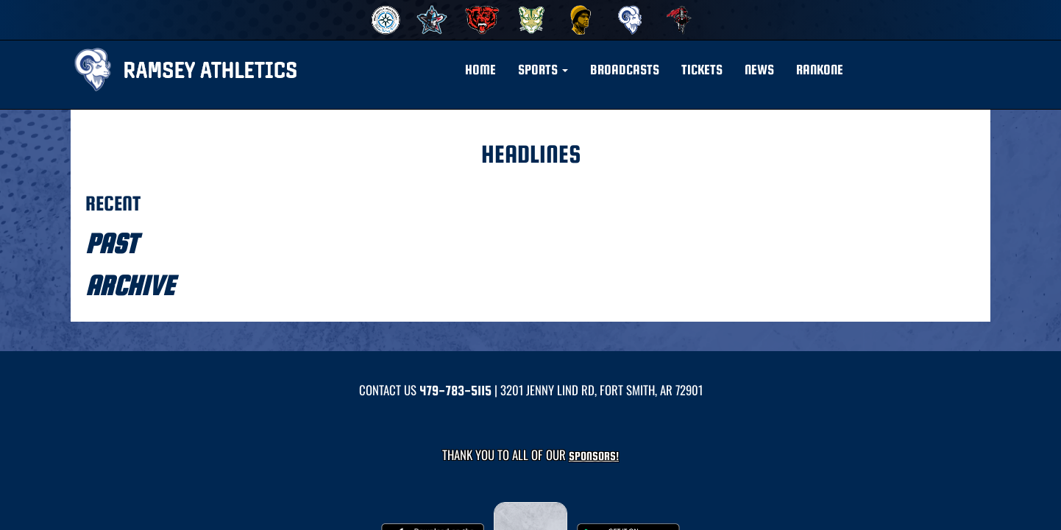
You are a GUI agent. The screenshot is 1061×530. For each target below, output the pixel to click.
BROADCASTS (624, 69)
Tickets (702, 69)
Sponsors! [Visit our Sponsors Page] (594, 456)
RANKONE (819, 69)
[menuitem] (383, 20)
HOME (480, 69)
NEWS (759, 69)
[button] (543, 70)
